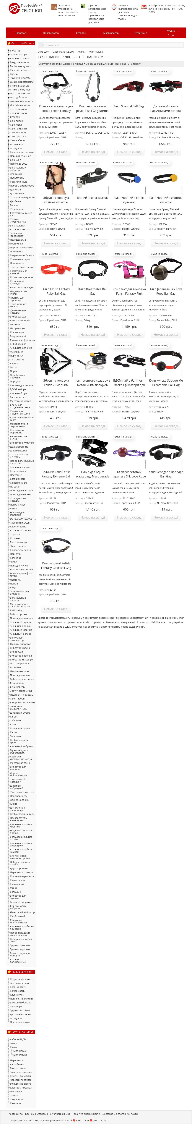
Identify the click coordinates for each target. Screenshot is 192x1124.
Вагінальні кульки (20, 66)
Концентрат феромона (17, 431)
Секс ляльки (17, 120)
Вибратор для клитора (18, 768)
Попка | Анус (17, 504)
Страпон (81, 33)
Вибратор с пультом (22, 442)
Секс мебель (17, 687)
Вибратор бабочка (21, 655)
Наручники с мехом (21, 872)
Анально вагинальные (18, 960)
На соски (15, 486)
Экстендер (16, 667)
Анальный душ (18, 393)
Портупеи (16, 381)
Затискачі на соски (21, 1072)
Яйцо (13, 587)
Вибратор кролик (20, 648)
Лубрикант (141, 33)
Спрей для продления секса (20, 406)
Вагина (14, 205)
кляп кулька (20, 1054)
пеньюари (16, 1006)
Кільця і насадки (19, 70)
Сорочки (15, 534)
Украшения (16, 209)
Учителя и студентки (22, 792)
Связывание (17, 359)
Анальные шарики (21, 629)
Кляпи (13, 1047)
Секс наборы (17, 698)
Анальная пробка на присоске (22, 927)
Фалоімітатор (51, 33)
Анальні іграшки (19, 58)
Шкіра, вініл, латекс (21, 979)
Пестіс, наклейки (20, 1022)
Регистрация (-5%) (59, 1113)
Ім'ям (59, 63)
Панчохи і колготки (21, 998)
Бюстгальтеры (18, 542)
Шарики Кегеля (19, 450)
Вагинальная (17, 225)
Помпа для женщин (21, 618)
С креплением (18, 482)
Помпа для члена (20, 675)
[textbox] (113, 45)
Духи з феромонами (22, 81)
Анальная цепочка (21, 347)
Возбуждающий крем (19, 741)
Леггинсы (15, 579)
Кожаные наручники (22, 876)
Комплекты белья (20, 550)
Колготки (15, 557)
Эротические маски (21, 569)
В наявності (134, 63)
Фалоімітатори (18, 54)
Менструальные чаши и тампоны (20, 605)
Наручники (16, 355)
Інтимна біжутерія (20, 89)
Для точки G (17, 174)
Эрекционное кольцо (18, 305)
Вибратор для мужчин (18, 897)
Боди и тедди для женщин (20, 954)
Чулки (13, 561)
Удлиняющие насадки (18, 311)
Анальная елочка (20, 467)
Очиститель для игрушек (19, 592)
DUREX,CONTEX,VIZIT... (23, 518)
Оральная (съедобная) (17, 234)
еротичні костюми (21, 1014)
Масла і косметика (21, 93)
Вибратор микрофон (22, 659)
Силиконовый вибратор (18, 907)
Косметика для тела (21, 277)
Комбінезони (17, 990)
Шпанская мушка (20, 712)
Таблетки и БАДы (20, 522)
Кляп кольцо (17, 880)
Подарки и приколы (21, 694)
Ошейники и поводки (17, 376)
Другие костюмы (20, 799)
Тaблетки (15, 736)
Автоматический (20, 320)
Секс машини (18, 132)
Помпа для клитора (21, 490)
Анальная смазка (20, 229)
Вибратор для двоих (22, 679)
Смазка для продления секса (20, 412)
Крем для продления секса (22, 419)
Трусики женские (20, 945)
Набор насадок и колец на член (20, 934)
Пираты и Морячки (21, 247)
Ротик (13, 508)
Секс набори (17, 140)
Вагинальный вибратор (18, 169)
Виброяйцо (16, 610)
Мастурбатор (111, 33)
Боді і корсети (18, 987)
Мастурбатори (18, 97)
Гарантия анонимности (86, 1113)
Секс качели (17, 683)
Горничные (16, 243)
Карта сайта (16, 1113)
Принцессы (16, 251)
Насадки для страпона (17, 513)
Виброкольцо (18, 316)
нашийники (17, 1064)
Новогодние (17, 263)
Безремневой (18, 336)
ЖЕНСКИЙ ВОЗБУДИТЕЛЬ (18, 707)
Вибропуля (16, 651)
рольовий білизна (20, 1002)
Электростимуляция (21, 287)
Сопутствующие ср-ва (21, 214)
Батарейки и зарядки (22, 702)
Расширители (18, 397)
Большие (15, 891)
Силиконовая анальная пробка (20, 857)
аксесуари (16, 148)
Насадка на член (20, 671)
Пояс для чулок (19, 565)
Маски (13, 367)
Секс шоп (15, 159)
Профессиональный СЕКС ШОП (27, 1120)
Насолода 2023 (18, 163)
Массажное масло (20, 401)
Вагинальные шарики (18, 599)
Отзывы (41, 1113)
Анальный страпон (21, 622)
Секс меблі (16, 124)
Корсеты (15, 538)
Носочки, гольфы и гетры (21, 574)
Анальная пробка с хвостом (21, 825)
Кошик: (171, 33)
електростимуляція (21, 1087)
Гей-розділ (16, 1091)
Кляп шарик (17, 884)
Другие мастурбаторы (18, 774)
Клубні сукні (17, 994)
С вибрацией (17, 916)
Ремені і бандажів (20, 1076)
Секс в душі (16, 1099)
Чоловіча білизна (20, 105)
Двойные (15, 189)
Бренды (29, 1113)
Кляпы (14, 363)
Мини (13, 888)
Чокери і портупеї (20, 1079)
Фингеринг (16, 351)
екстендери (17, 144)
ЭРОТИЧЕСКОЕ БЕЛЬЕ (18, 437)
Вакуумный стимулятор (17, 639)
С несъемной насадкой (17, 780)
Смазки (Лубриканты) (18, 220)
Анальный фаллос (20, 633)
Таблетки (15, 720)
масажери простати (21, 101)
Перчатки (15, 553)
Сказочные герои (20, 259)
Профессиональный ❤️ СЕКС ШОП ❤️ (70, 1120)
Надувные (16, 475)
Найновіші (120, 63)
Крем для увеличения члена (21, 758)
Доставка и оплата (113, 1113)
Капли (13, 716)
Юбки (13, 803)
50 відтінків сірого (20, 1083)
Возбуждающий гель (22, 814)
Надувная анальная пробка (21, 832)
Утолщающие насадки (18, 499)
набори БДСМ (18, 1039)
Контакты (132, 1113)
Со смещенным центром (19, 456)
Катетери (15, 1103)
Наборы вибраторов (22, 185)
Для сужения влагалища (17, 809)
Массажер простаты (21, 663)
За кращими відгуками (99, 63)
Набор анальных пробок (20, 863)
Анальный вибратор (22, 746)
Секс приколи (18, 136)
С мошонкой (17, 478)
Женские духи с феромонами (19, 425)
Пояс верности (18, 796)
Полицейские (18, 239)
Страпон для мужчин (22, 197)
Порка (13, 371)
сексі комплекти (19, 983)
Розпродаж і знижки (22, 152)
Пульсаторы (17, 177)
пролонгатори (18, 113)
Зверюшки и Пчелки (22, 255)
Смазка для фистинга (22, 340)
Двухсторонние (19, 446)
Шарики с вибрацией (16, 787)
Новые (14, 583)
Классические (18, 526)
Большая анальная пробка (21, 838)
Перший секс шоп (20, 156)
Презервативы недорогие (18, 819)
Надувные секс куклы (18, 292)
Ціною (66, 63)
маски (13, 1043)
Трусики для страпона (17, 299)
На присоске (17, 328)
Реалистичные (18, 181)
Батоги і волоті (18, 1068)
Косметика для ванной (18, 272)
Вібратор (21, 33)
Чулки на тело (18, 546)
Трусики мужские (20, 949)
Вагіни (14, 74)
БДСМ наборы (18, 389)
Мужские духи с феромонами (19, 751)
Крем (13, 724)
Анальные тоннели (21, 530)
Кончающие (17, 332)
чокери (14, 1095)
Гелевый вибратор (21, 902)
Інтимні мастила (19, 85)
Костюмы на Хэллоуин (17, 282)
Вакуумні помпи (19, 62)
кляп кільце (20, 1050)
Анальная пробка (20, 626)
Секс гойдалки (18, 128)
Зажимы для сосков (21, 385)
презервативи (18, 109)
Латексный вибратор (22, 912)
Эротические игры (21, 690)
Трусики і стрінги (20, 1010)
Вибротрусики (18, 614)
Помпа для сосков (20, 494)
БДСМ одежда (18, 344)
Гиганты (15, 324)
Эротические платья (22, 267)
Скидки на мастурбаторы (18, 921)
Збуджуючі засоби (20, 78)
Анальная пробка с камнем (21, 850)
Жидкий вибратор (20, 644)
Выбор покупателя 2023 (21, 940)
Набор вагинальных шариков (22, 462)
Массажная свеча (20, 763)
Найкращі (78, 63)
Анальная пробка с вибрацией (21, 844)
